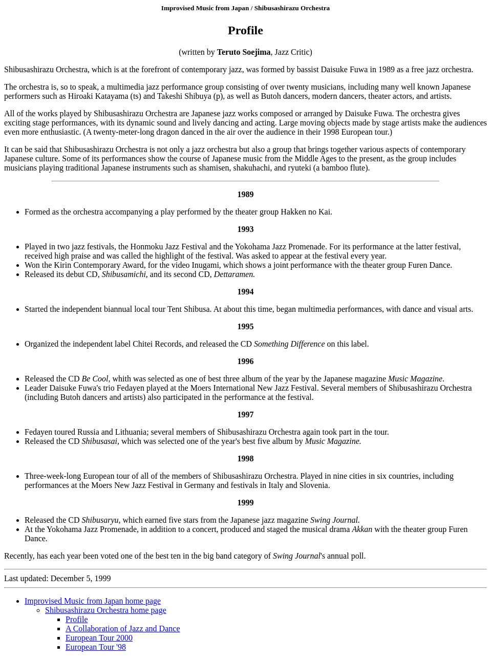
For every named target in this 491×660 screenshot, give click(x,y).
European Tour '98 (96, 647)
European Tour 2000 (99, 637)
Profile (77, 619)
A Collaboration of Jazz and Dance (123, 628)
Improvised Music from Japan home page (93, 601)
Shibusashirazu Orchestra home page (105, 610)
